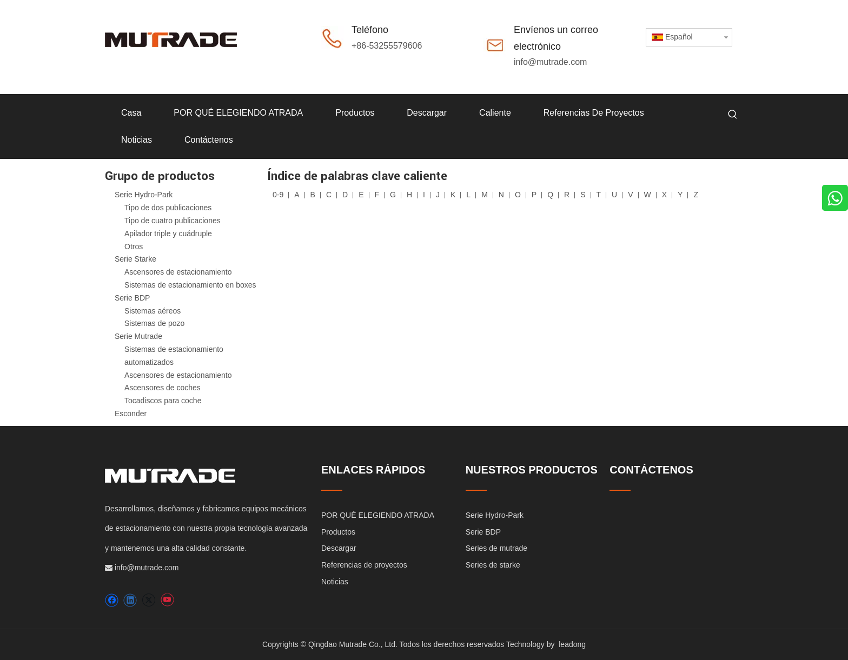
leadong (572, 644)
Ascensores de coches (162, 387)
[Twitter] (148, 600)
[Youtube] (167, 600)
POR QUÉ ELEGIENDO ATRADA (377, 515)
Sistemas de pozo (154, 323)
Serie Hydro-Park (144, 194)
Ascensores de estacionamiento (177, 272)
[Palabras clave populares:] (733, 114)
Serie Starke (135, 259)
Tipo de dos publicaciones (167, 207)
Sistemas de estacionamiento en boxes (190, 285)
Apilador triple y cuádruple (168, 233)
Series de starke (493, 565)
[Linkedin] (130, 600)
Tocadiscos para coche (162, 400)
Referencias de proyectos (364, 565)
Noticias (334, 581)
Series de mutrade (496, 548)
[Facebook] (111, 600)
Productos (338, 532)
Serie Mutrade (138, 336)
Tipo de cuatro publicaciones (172, 220)
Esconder (131, 413)
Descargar (338, 548)
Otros (133, 246)
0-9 (278, 194)
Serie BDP (132, 298)
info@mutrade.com (550, 61)
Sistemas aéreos (152, 310)
